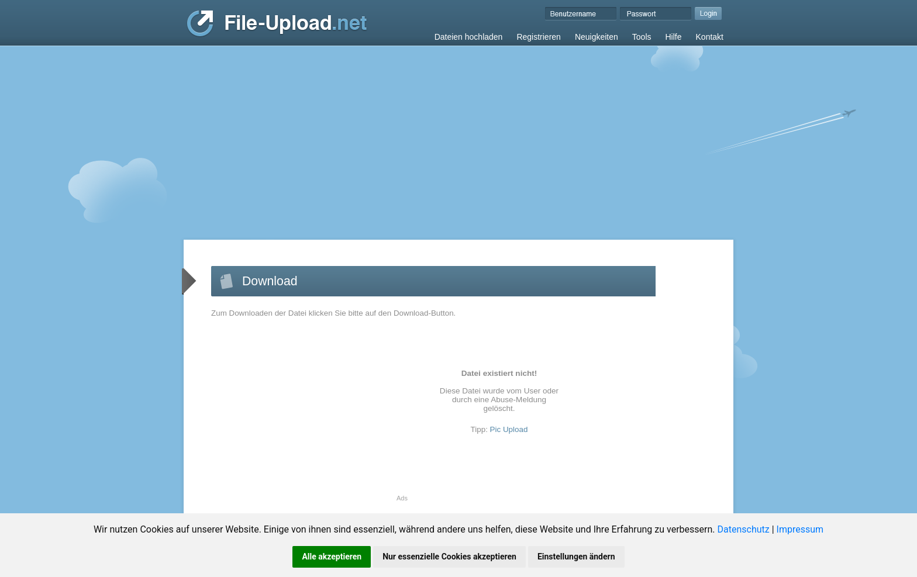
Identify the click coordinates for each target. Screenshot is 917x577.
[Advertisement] (458, 134)
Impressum (800, 529)
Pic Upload (509, 429)
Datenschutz (744, 529)
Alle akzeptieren (331, 556)
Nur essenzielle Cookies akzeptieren (449, 556)
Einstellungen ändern (576, 556)
